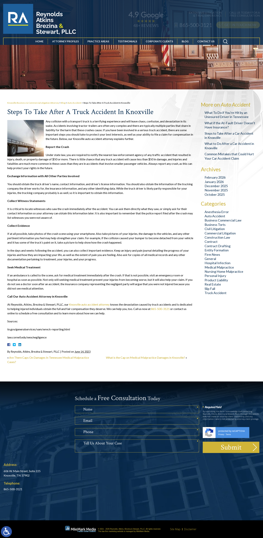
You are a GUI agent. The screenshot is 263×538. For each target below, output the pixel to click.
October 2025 (215, 194)
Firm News (212, 254)
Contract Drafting (217, 246)
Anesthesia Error (217, 212)
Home (39, 42)
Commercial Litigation (220, 233)
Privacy (221, 434)
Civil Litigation (215, 229)
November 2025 (216, 190)
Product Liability (216, 280)
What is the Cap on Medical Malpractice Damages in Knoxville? (145, 357)
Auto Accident (74, 102)
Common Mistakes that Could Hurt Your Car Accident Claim (229, 156)
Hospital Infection (217, 263)
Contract (211, 242)
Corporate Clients (159, 42)
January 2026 (214, 182)
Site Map (175, 529)
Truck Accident (215, 293)
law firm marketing (109, 531)
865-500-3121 (160, 309)
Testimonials (127, 42)
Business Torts (215, 225)
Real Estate (213, 284)
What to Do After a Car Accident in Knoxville (229, 146)
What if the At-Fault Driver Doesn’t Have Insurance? (230, 125)
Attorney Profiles (65, 42)
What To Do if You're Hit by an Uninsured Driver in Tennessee (227, 115)
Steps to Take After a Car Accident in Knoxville (229, 135)
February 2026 (215, 177)
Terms (228, 434)
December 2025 (216, 186)
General (210, 259)
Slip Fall (210, 289)
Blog (185, 42)
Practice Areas (98, 42)
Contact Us (205, 42)
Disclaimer (190, 529)
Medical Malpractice (219, 267)
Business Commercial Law (223, 220)
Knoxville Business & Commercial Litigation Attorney (33, 102)
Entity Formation (217, 250)
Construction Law (217, 237)
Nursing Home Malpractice (224, 271)
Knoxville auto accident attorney (89, 304)
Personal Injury (215, 276)
